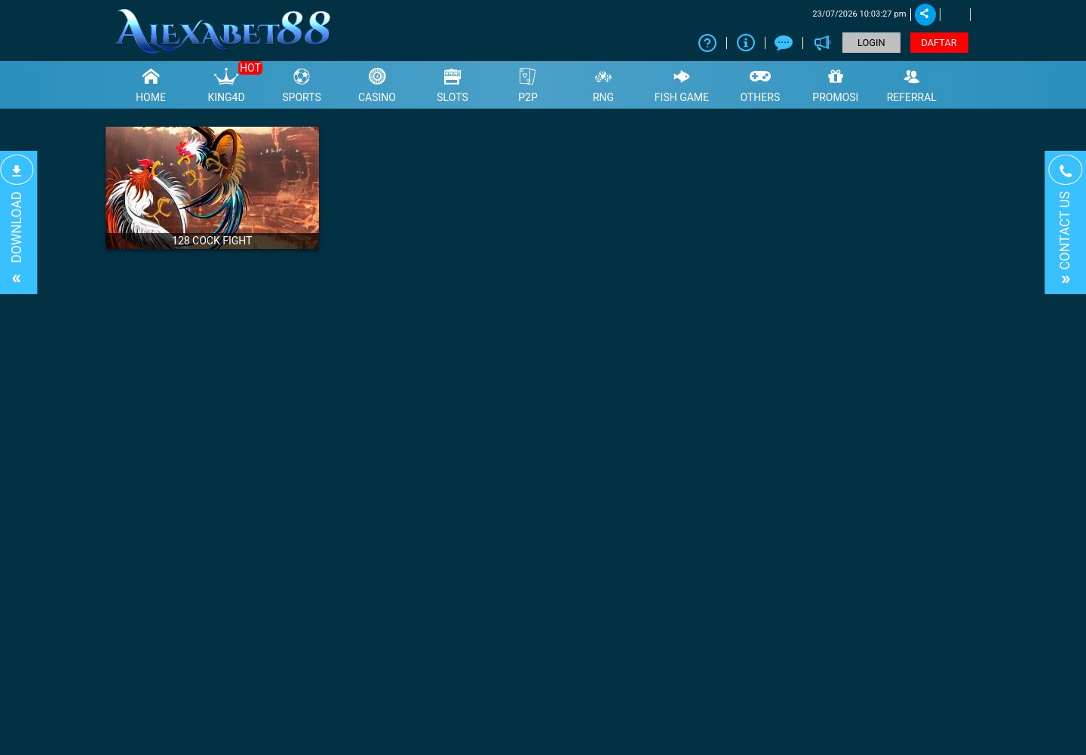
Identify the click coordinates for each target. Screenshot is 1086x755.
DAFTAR (939, 42)
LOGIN (871, 42)
